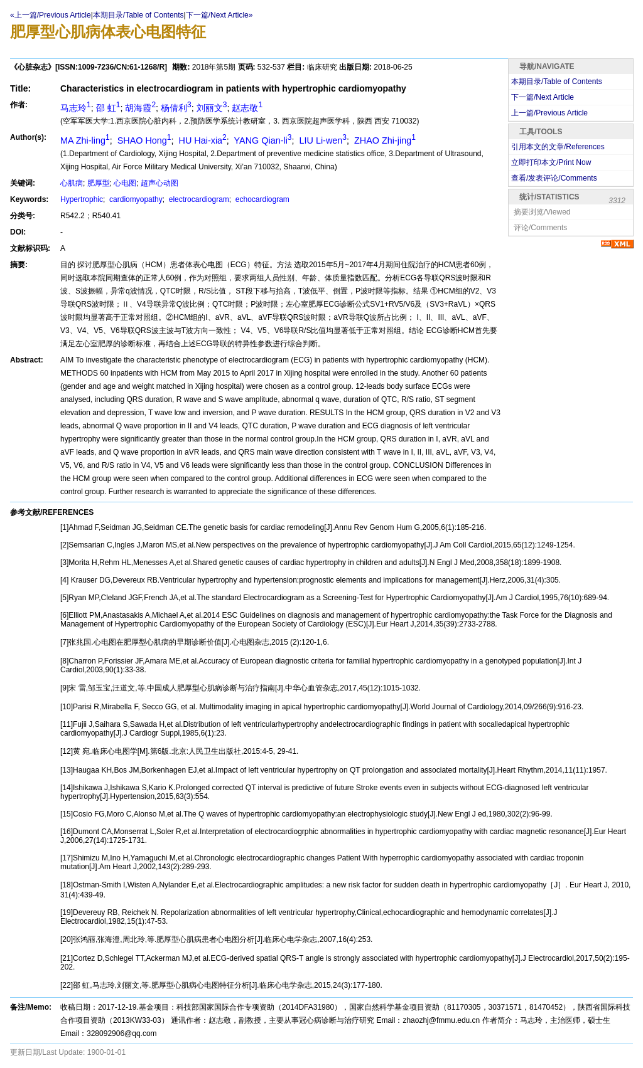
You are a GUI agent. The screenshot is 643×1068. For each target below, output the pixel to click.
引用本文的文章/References (558, 146)
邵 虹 (108, 108)
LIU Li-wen (322, 140)
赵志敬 (247, 108)
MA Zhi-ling (85, 140)
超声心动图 (159, 183)
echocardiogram (261, 199)
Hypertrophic (81, 199)
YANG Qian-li (262, 140)
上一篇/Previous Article (549, 112)
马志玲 (75, 108)
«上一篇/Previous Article (50, 15)
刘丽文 (212, 108)
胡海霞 (140, 108)
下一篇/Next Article (542, 97)
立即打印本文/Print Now (551, 162)
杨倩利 (176, 108)
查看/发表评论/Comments (554, 178)
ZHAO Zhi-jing (384, 140)
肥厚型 (98, 183)
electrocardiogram (197, 199)
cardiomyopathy (135, 199)
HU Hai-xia (201, 140)
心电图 (125, 183)
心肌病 (71, 183)
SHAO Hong (143, 140)
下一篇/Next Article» (219, 15)
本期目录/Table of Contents (138, 15)
